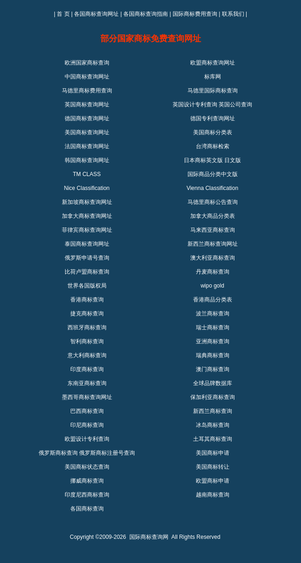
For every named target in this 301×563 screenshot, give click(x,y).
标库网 (212, 76)
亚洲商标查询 (212, 341)
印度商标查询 (87, 369)
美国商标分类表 (212, 132)
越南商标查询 (212, 494)
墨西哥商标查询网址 (87, 397)
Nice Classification (86, 188)
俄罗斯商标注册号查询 (107, 453)
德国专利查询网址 (212, 118)
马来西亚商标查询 (212, 230)
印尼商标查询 (87, 425)
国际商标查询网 (148, 537)
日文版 (232, 160)
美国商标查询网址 (87, 132)
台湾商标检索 (212, 146)
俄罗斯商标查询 (58, 453)
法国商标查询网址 (87, 146)
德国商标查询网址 (87, 118)
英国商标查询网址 (87, 104)
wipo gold (212, 285)
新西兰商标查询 (212, 411)
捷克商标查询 (87, 313)
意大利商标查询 (87, 355)
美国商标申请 (212, 453)
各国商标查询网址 (96, 14)
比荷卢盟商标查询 (87, 271)
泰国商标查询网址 (87, 244)
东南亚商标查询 (87, 383)
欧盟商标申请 (212, 481)
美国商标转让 (212, 467)
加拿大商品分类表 (212, 216)
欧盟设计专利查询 (87, 439)
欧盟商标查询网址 (212, 62)
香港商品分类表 (212, 299)
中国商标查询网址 (87, 76)
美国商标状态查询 (87, 467)
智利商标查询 (87, 341)
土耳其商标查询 (212, 439)
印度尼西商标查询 (87, 494)
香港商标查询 (87, 299)
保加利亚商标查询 (212, 397)
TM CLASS (86, 174)
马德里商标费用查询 (87, 90)
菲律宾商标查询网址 (87, 230)
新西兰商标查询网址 (212, 244)
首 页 (63, 14)
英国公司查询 (235, 104)
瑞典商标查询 (212, 355)
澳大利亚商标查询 (212, 258)
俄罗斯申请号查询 (87, 258)
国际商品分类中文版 (212, 174)
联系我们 (233, 14)
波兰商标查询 (212, 313)
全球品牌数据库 (212, 383)
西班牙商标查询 (87, 327)
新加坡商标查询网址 (87, 202)
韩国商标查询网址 (87, 160)
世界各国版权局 (87, 285)
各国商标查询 (87, 508)
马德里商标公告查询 (212, 202)
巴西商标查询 (87, 411)
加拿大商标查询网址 (87, 216)
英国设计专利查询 (195, 104)
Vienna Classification (212, 188)
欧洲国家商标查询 (87, 62)
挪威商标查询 (87, 481)
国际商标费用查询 (195, 14)
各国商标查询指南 (145, 14)
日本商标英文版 (203, 160)
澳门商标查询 (212, 369)
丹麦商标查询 (212, 271)
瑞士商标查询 (212, 327)
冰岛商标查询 (212, 425)
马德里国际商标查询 (212, 90)
